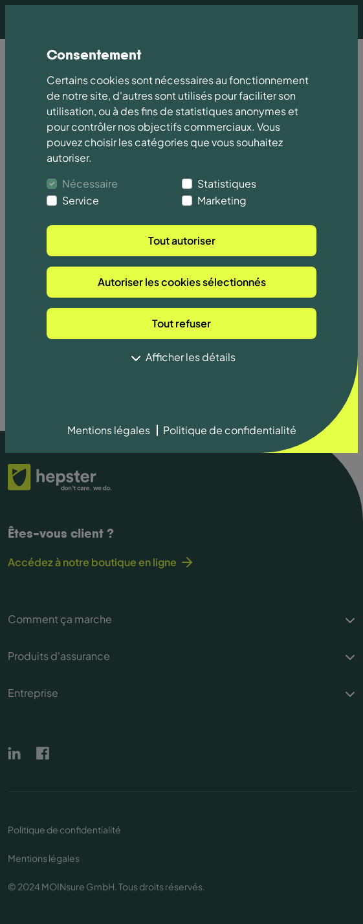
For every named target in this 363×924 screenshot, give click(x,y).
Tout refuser (181, 323)
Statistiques (226, 183)
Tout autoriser (181, 240)
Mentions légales (108, 430)
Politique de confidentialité (229, 430)
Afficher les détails (182, 358)
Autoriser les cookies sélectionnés (182, 282)
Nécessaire (90, 183)
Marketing (222, 200)
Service (80, 200)
